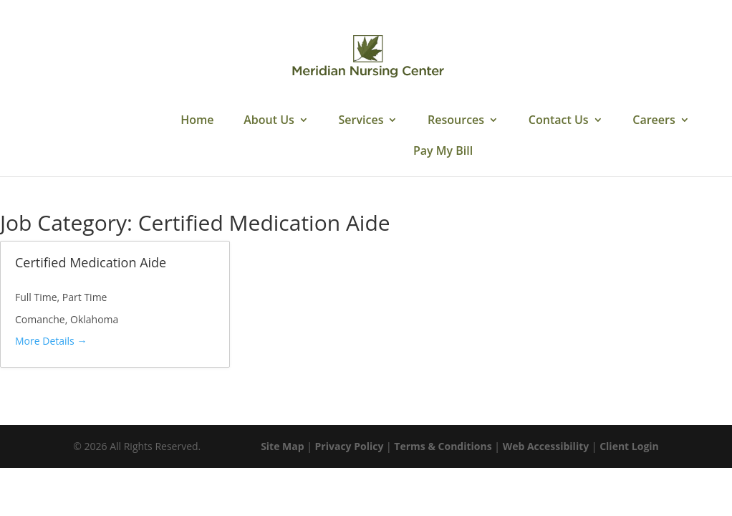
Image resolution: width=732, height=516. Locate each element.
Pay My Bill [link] (443, 151)
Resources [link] (456, 121)
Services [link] (361, 121)
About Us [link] (269, 121)
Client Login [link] (629, 446)
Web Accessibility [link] (546, 446)
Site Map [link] (282, 446)
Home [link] (196, 121)
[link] (367, 55)
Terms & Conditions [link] (442, 446)
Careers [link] (653, 121)
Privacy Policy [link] (349, 446)
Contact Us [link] (559, 121)
